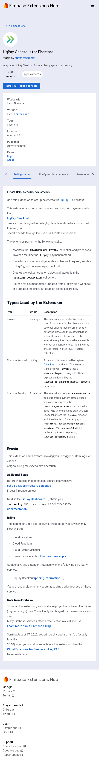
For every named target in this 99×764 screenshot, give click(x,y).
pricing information (47, 578)
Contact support (14, 746)
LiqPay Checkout (18, 218)
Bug (9, 156)
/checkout (49, 364)
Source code (21, 114)
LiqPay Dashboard (33, 499)
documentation (17, 509)
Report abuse (13, 755)
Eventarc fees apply (53, 556)
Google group (13, 750)
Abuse (10, 159)
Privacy (9, 691)
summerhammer (25, 58)
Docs (8, 732)
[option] (32, 74)
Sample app (12, 728)
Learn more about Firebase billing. (29, 626)
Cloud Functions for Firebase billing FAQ (33, 649)
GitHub (9, 710)
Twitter (9, 714)
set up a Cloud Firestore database (29, 485)
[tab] (22, 174)
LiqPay (64, 200)
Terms (8, 695)
